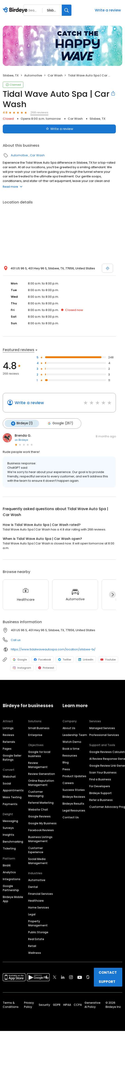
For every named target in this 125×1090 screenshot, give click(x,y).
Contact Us (70, 817)
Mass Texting (12, 796)
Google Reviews (39, 816)
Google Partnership (11, 887)
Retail (32, 945)
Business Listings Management (40, 838)
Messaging (10, 820)
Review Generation (41, 773)
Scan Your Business (103, 772)
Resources (69, 755)
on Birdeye (21, 439)
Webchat (9, 776)
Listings (8, 727)
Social (7, 783)
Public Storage (38, 931)
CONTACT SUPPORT (108, 976)
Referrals (9, 741)
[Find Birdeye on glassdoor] (88, 976)
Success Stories (73, 789)
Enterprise (35, 734)
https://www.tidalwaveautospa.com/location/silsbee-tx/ (53, 648)
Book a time (70, 748)
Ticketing (9, 848)
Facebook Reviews (41, 829)
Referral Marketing (41, 802)
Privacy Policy (29, 1004)
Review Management (38, 764)
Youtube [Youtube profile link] (108, 659)
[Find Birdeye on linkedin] (63, 976)
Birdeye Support (100, 792)
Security (44, 1004)
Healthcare (36, 900)
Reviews (8, 734)
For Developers (99, 785)
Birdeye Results (73, 803)
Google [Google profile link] (20, 659)
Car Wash (55, 75)
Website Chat (38, 809)
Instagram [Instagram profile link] (22, 667)
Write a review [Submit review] (59, 129)
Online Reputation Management (41, 782)
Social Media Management (38, 860)
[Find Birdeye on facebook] (46, 976)
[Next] (112, 593)
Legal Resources (73, 810)
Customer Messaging (35, 793)
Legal (31, 914)
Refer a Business (101, 799)
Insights (8, 834)
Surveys (8, 827)
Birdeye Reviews (73, 796)
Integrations (11, 878)
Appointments (13, 790)
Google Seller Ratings (12, 757)
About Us (68, 727)
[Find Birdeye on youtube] (79, 976)
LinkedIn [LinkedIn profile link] (85, 659)
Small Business (38, 727)
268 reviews (39, 112)
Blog (65, 762)
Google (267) (59, 423)
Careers (68, 782)
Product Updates (74, 775)
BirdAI (7, 865)
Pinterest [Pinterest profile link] (46, 667)
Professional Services (104, 734)
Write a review (108, 10)
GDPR (56, 1004)
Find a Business (100, 779)
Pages (7, 748)
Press (66, 769)
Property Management (38, 923)
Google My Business (42, 823)
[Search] (66, 10)
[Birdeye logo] (16, 10)
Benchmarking (13, 841)
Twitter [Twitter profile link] (64, 659)
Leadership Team (74, 734)
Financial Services (40, 893)
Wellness (34, 952)
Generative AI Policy (92, 1004)
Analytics (9, 872)
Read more (12, 187)
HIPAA (67, 1004)
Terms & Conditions (11, 1004)
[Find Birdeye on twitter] (54, 976)
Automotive (33, 75)
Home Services (38, 907)
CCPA (78, 1004)
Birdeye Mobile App (13, 898)
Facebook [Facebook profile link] (42, 659)
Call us (16, 639)
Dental (33, 886)
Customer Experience (35, 849)
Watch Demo (71, 741)
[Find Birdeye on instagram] (71, 976)
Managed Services (102, 727)
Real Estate (36, 938)
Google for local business (39, 753)
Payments (10, 803)
